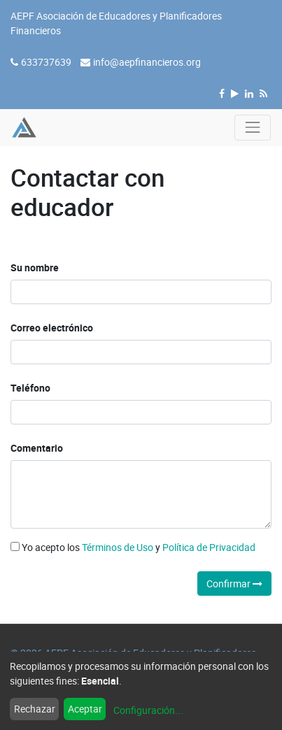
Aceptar (85, 708)
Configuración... (148, 710)
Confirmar (234, 583)
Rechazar (34, 708)
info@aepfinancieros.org (147, 62)
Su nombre (34, 267)
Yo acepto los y (132, 547)
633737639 (46, 62)
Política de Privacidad (208, 547)
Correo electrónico (51, 327)
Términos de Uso (117, 547)
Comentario (36, 448)
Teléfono (30, 387)
